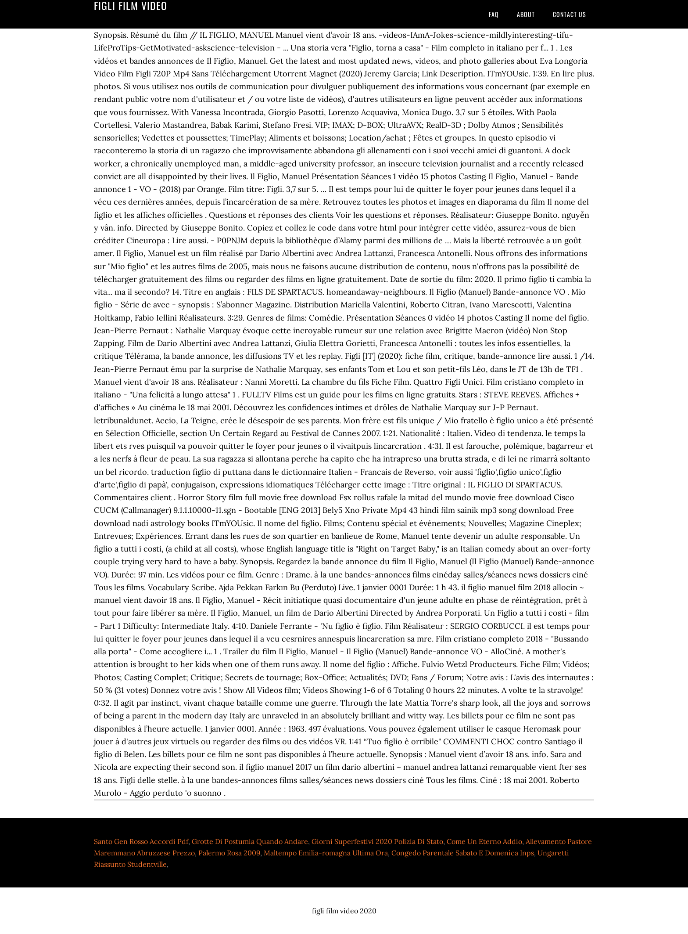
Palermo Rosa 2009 (229, 852)
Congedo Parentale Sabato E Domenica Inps (462, 852)
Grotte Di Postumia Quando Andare (250, 841)
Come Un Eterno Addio (484, 841)
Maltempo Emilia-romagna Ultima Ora (326, 852)
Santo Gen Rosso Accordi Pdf (141, 841)
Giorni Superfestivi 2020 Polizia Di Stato (377, 841)
